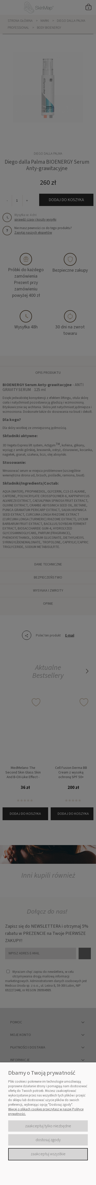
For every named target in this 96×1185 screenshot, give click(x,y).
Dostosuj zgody (48, 1140)
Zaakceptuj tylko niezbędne (48, 1126)
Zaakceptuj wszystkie (48, 1154)
